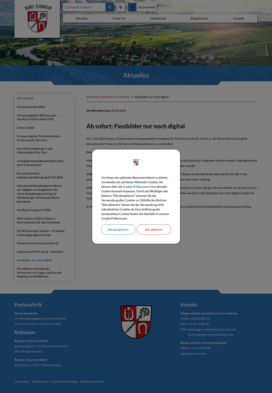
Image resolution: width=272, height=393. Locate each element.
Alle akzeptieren (118, 229)
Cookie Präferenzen (136, 186)
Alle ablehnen (154, 229)
